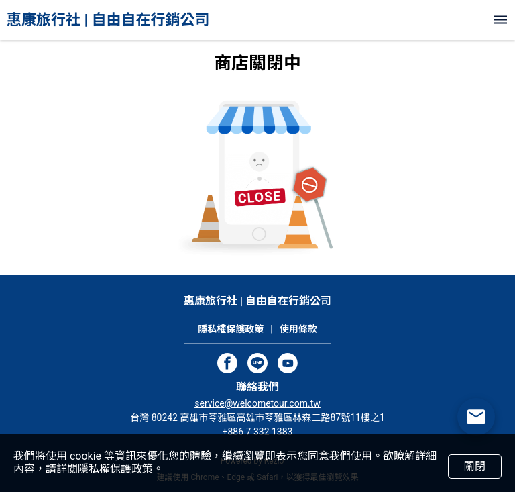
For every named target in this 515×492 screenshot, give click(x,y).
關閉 (474, 466)
